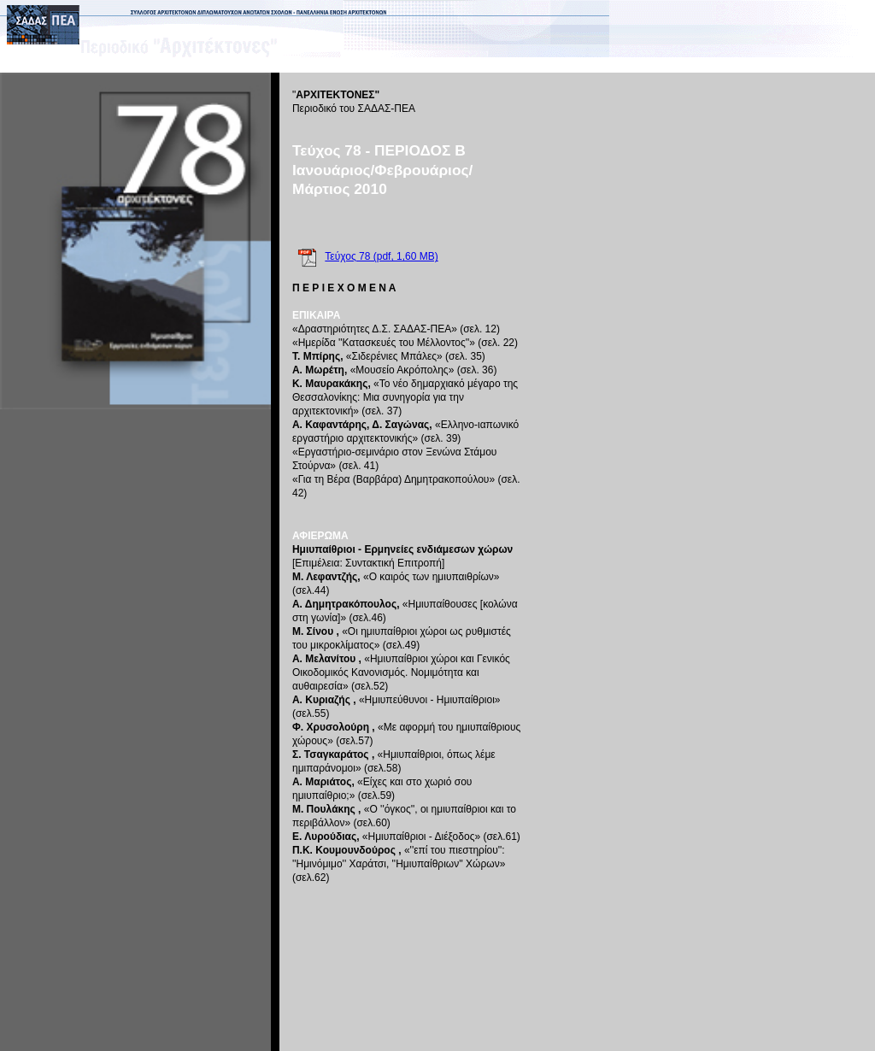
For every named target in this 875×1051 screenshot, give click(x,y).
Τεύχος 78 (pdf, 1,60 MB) (381, 256)
